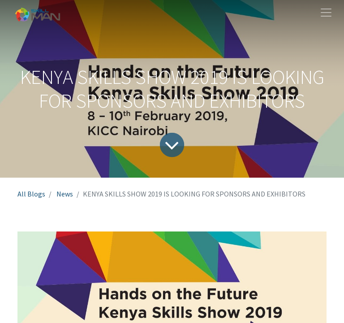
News (64, 193)
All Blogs (31, 193)
